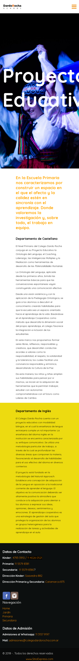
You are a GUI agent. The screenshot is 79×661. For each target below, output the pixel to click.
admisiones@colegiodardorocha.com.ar (34, 640)
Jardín (6, 612)
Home (6, 608)
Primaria (7, 616)
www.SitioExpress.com (39, 659)
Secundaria (9, 620)
